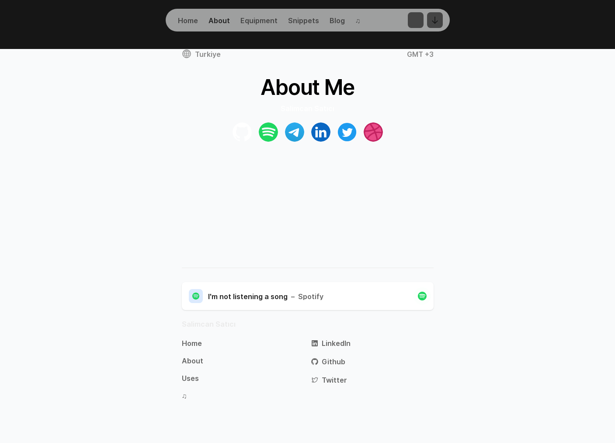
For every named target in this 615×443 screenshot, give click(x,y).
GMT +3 (420, 54)
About (192, 360)
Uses (190, 378)
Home (192, 343)
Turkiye (201, 54)
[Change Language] (435, 20)
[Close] (422, 296)
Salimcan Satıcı (209, 324)
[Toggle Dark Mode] (416, 20)
